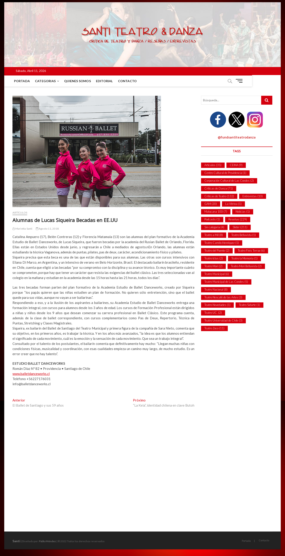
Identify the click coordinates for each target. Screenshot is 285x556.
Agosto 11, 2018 (47, 228)
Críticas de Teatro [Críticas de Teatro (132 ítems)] (219, 196)
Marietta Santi (22, 228)
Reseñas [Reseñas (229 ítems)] (237, 219)
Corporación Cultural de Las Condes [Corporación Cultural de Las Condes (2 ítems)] (229, 180)
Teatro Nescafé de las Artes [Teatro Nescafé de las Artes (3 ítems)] (223, 297)
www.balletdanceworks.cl (31, 374)
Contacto (128, 81)
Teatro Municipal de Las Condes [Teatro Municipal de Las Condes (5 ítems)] (226, 281)
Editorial (105, 81)
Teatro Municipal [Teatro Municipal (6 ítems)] (216, 274)
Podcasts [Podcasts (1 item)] (212, 219)
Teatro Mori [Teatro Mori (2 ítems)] (213, 266)
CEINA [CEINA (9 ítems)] (236, 165)
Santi (16, 541)
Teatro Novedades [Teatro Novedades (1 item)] (217, 305)
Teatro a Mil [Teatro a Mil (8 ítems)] (213, 235)
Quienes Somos (78, 81)
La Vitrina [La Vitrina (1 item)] (233, 204)
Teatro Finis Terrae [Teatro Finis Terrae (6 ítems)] (251, 250)
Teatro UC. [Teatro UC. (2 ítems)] (213, 312)
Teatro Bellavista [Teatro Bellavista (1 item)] (243, 235)
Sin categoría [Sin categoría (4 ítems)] (214, 227)
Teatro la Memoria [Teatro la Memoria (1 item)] (244, 258)
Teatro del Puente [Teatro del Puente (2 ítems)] (216, 250)
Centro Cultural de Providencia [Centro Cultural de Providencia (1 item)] (225, 173)
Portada (23, 81)
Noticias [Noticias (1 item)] (243, 211)
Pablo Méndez (47, 541)
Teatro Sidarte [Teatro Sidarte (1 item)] (249, 305)
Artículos (19, 212)
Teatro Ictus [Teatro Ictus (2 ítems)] (213, 258)
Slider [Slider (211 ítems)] (240, 227)
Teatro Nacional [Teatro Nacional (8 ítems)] (216, 289)
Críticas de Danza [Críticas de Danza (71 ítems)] (218, 188)
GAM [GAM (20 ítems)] (210, 204)
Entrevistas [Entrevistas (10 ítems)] (252, 196)
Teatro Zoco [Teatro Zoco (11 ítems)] (214, 328)
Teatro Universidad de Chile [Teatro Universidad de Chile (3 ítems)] (223, 320)
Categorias (46, 81)
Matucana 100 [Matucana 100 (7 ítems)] (215, 211)
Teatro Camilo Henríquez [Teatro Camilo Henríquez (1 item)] (221, 242)
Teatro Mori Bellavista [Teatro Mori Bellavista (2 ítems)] (246, 266)
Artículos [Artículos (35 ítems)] (212, 165)
